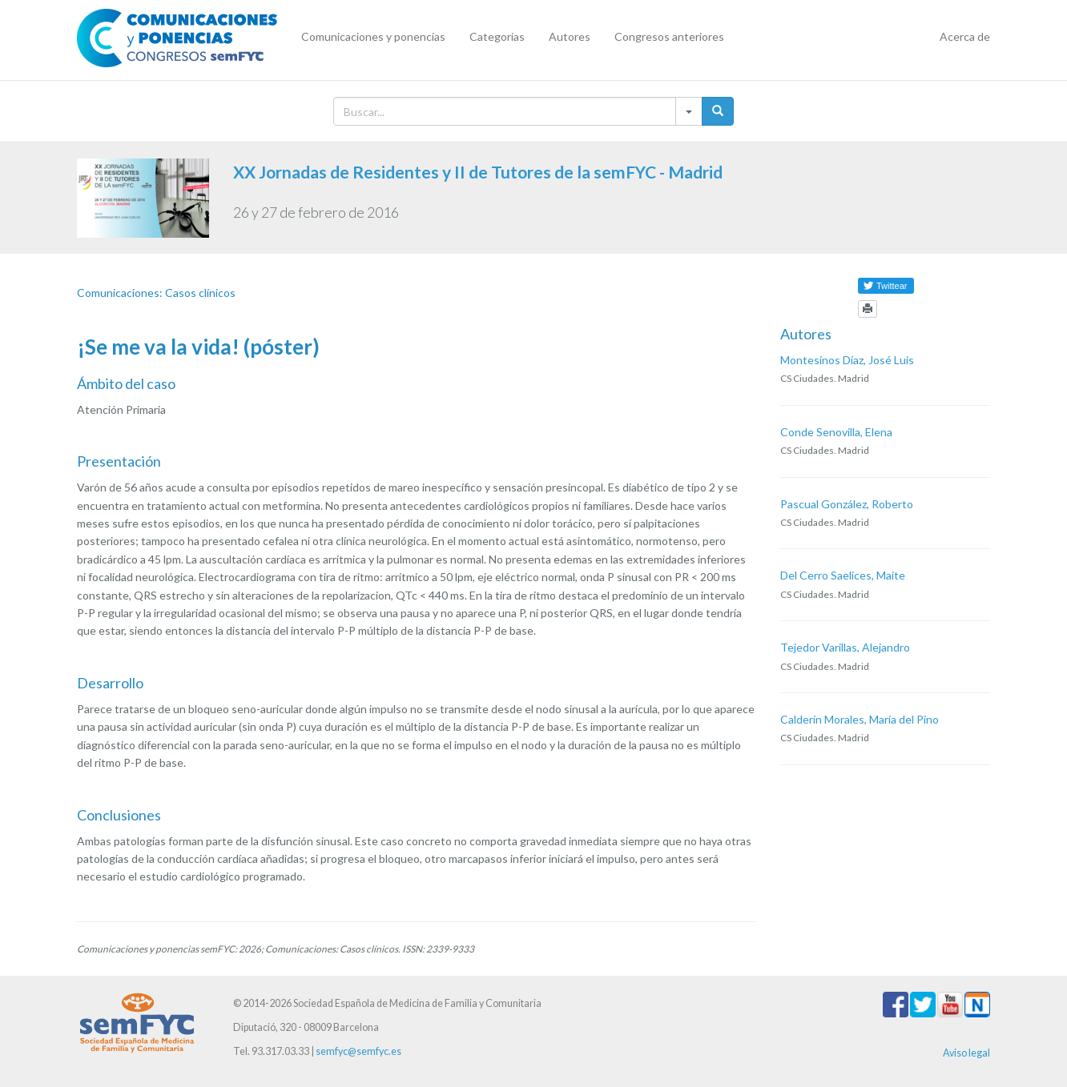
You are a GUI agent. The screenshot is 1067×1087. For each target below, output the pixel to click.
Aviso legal (966, 1053)
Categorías (497, 36)
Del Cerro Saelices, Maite (842, 575)
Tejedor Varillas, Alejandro (845, 647)
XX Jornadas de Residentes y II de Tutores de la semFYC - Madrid (478, 172)
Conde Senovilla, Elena (836, 432)
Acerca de (965, 36)
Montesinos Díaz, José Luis (847, 360)
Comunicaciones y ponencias (373, 36)
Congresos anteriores (669, 36)
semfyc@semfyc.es (358, 1051)
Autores (569, 36)
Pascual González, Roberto (846, 504)
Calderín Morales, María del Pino (859, 719)
